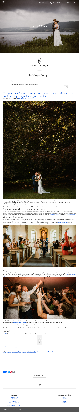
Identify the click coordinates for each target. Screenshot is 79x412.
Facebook (64, 398)
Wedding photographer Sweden (29, 352)
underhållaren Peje (63, 222)
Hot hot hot (29, 224)
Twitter (65, 401)
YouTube (64, 402)
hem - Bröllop (14, 397)
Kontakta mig (25, 409)
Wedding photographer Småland (14, 352)
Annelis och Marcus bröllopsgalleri (11, 347)
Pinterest (64, 404)
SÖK (74, 2)
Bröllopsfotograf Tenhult (37, 351)
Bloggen (14, 398)
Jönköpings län (51, 351)
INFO (58, 2)
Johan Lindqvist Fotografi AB (14, 405)
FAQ (14, 400)
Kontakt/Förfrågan (14, 402)
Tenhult (4, 352)
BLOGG (52, 2)
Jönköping (45, 351)
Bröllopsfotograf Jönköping (12, 351)
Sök (14, 404)
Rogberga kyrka (71, 214)
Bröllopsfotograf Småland (25, 98)
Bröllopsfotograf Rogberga (25, 351)
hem (34, 2)
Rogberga (57, 351)
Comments (74, 354)
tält (67, 274)
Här (6, 333)
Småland (62, 351)
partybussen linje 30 (54, 214)
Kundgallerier (14, 401)
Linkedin (64, 400)
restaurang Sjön (19, 273)
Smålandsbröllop (68, 351)
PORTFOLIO (42, 2)
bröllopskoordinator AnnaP (19, 322)
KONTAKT (67, 2)
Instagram (64, 397)
